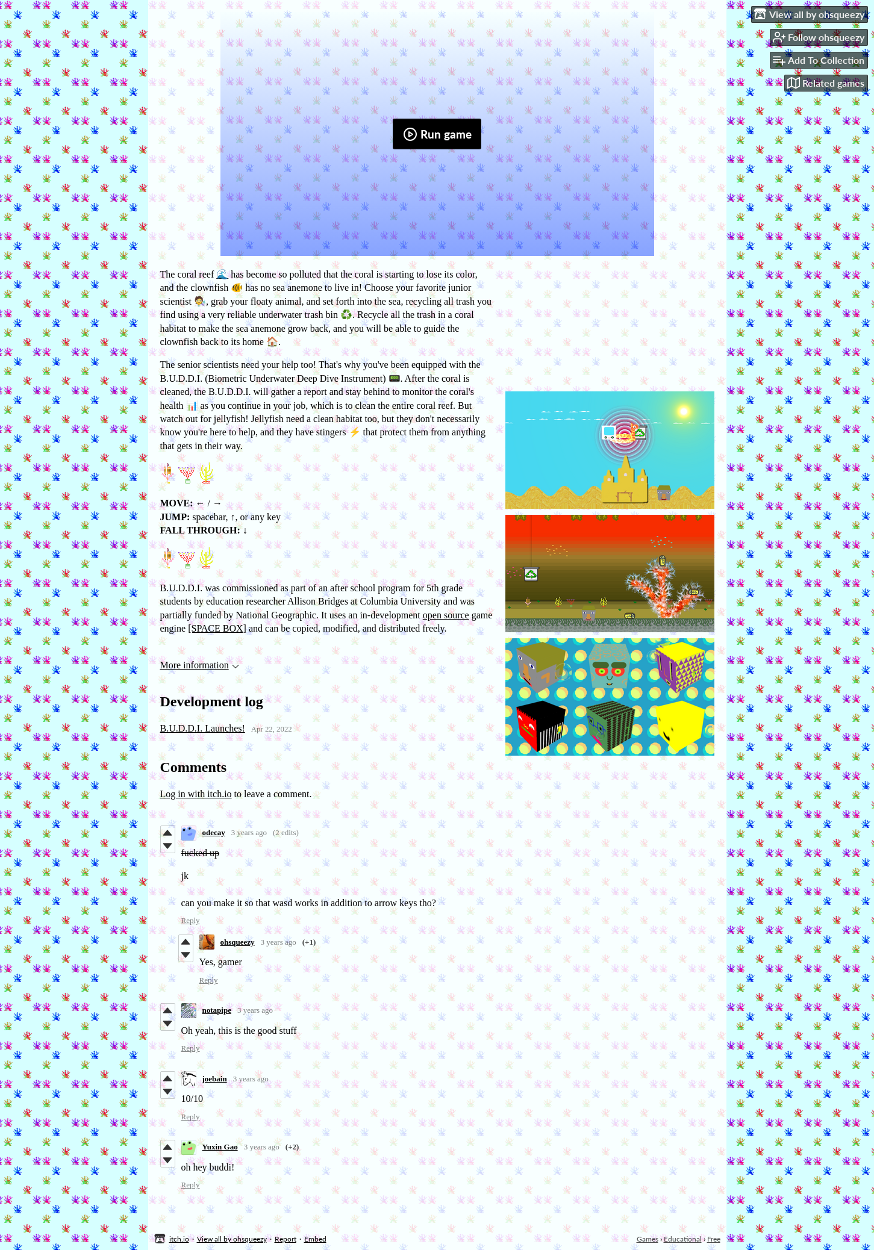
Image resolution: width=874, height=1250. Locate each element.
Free (713, 1238)
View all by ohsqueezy (232, 1238)
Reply (190, 920)
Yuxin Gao (220, 1146)
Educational (683, 1238)
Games (647, 1238)
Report (285, 1238)
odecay (213, 832)
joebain (214, 1078)
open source (446, 615)
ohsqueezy (237, 942)
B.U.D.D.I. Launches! (202, 728)
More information (199, 665)
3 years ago (249, 832)
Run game (437, 134)
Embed (315, 1238)
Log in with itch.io (196, 794)
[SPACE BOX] (217, 628)
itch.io (179, 1238)
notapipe (216, 1010)
